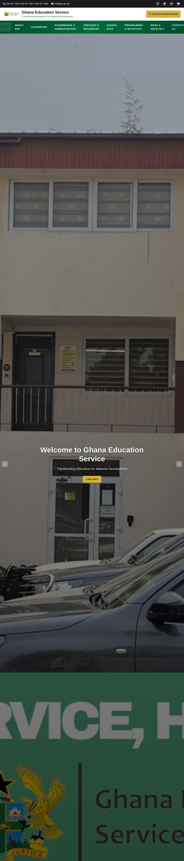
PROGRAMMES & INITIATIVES (134, 29)
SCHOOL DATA (112, 29)
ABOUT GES (19, 29)
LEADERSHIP (39, 29)
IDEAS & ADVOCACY (157, 29)
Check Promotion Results (161, 15)
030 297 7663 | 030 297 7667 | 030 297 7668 (26, 3)
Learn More (92, 481)
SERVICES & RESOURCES (91, 29)
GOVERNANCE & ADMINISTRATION (65, 29)
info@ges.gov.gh (63, 3)
